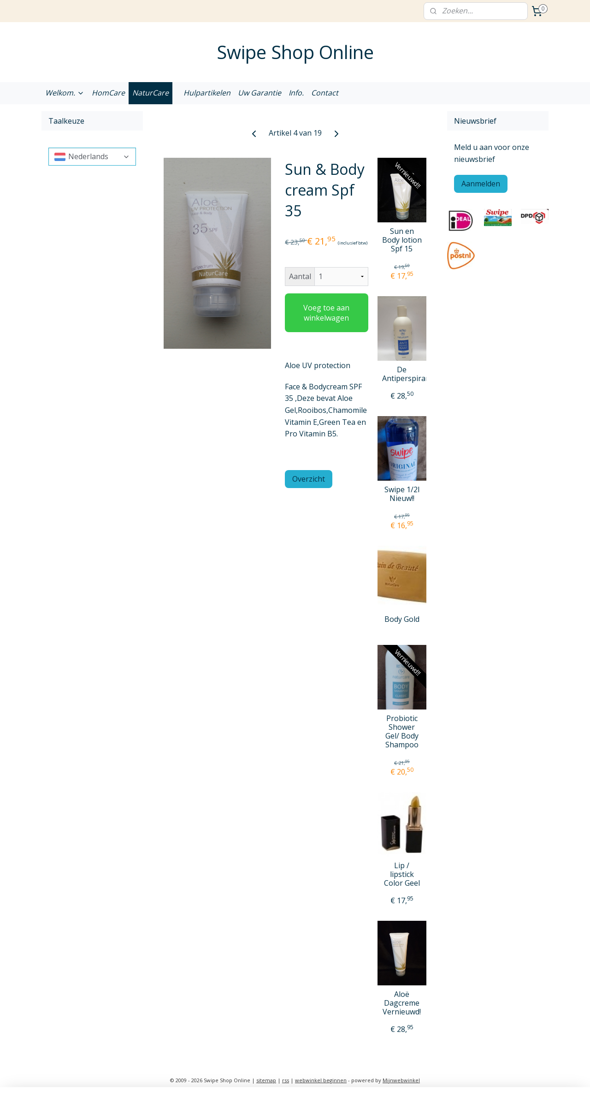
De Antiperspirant (402, 374)
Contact (324, 93)
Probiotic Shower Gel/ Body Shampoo (402, 732)
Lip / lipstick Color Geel (402, 874)
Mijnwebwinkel (401, 1080)
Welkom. (64, 93)
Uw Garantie (259, 93)
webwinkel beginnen (321, 1080)
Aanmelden (480, 184)
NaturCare (150, 93)
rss (285, 1080)
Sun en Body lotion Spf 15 (402, 240)
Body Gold (401, 619)
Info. (296, 93)
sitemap (266, 1080)
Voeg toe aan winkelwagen (326, 313)
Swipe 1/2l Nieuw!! (401, 494)
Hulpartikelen (206, 93)
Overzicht (308, 479)
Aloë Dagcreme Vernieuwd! (402, 1003)
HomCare (108, 93)
